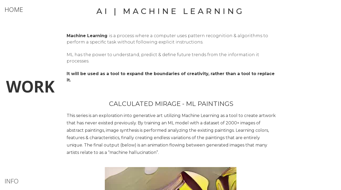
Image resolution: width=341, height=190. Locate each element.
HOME (13, 9)
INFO (11, 181)
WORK (30, 86)
